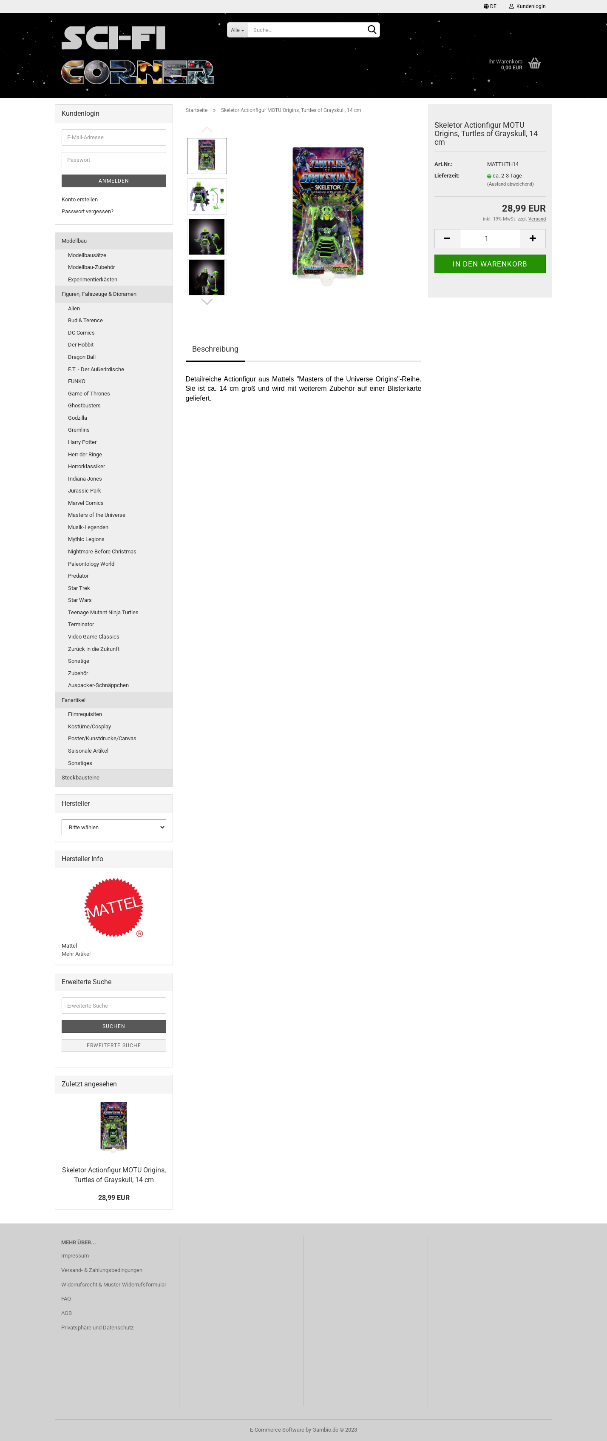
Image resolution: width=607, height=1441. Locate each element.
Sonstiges (80, 763)
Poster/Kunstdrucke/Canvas (102, 738)
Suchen (113, 1026)
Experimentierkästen (92, 279)
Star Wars (80, 600)
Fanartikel (73, 700)
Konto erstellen (80, 199)
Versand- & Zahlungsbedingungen (101, 1270)
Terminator (81, 624)
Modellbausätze (87, 255)
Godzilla (77, 418)
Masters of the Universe (96, 515)
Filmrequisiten (85, 714)
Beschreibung (215, 348)
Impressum (75, 1255)
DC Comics (81, 332)
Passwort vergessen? (87, 211)
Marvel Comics (86, 503)
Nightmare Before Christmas (102, 551)
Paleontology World (91, 564)
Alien (74, 308)
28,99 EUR (114, 1198)
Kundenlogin (527, 6)
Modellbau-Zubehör (91, 267)
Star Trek (79, 588)
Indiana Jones (85, 479)
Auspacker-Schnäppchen (98, 685)
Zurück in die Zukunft (93, 649)
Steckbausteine (80, 777)
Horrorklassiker (86, 466)
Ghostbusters (84, 405)
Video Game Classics (93, 636)
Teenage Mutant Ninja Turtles (103, 612)
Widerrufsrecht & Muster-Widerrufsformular (113, 1284)
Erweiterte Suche (114, 1046)
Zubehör (78, 673)
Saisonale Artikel (88, 751)
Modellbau (74, 241)
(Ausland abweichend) (510, 184)
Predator (78, 576)
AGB (66, 1313)
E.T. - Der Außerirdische (96, 369)
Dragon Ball (82, 357)
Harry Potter (82, 442)
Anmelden (114, 181)
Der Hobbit (81, 344)
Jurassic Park (84, 490)
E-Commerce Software (277, 1430)
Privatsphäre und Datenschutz (97, 1327)
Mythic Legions (86, 539)
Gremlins (79, 430)
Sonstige (78, 661)
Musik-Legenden (88, 527)
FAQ (66, 1298)
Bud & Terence (85, 320)
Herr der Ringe (85, 454)
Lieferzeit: (447, 175)
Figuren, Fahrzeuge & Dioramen (99, 294)
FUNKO (76, 381)
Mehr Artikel (76, 954)
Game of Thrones (89, 393)
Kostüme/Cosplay (89, 726)
